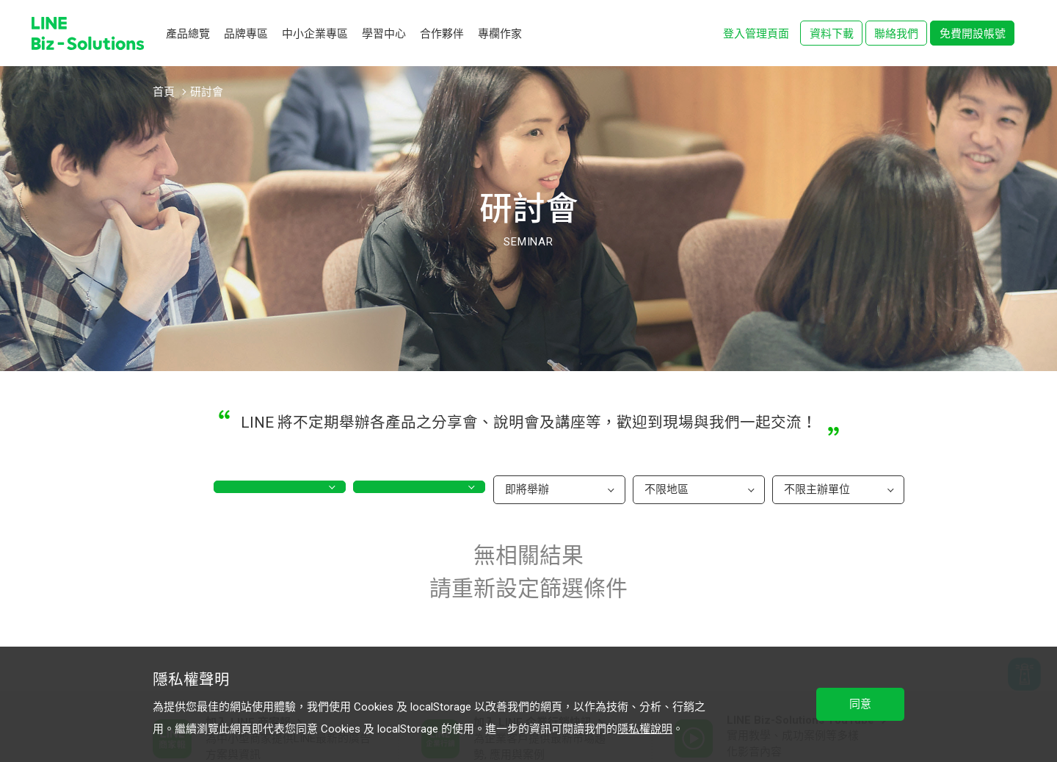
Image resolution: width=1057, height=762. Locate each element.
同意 (860, 704)
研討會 (206, 91)
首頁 (164, 91)
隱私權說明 (644, 729)
